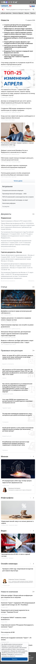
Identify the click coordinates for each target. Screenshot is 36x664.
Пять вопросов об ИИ (8, 632)
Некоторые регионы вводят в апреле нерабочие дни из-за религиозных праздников (16, 47)
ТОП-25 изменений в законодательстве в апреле (18, 197)
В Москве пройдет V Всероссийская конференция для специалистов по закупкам (16, 596)
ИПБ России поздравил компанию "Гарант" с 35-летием (16, 639)
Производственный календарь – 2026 (14, 194)
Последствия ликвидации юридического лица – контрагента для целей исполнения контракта (17, 414)
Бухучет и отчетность (8, 364)
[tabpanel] (18, 41)
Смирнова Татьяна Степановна (16, 579)
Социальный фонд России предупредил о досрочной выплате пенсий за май (17, 25)
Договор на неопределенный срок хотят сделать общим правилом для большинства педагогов (16, 102)
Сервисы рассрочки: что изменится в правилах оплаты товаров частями (16, 319)
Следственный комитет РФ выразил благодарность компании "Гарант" (17, 626)
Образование (12, 146)
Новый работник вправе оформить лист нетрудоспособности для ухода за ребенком (18, 42)
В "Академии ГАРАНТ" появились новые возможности (13, 618)
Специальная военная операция (12, 190)
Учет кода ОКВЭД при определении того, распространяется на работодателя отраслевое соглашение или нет (17, 401)
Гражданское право (7, 394)
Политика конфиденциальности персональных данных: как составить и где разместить (17, 302)
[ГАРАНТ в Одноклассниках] (14, 2)
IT (33, 307)
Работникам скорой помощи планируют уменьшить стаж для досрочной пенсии (17, 159)
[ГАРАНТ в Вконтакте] (2, 2)
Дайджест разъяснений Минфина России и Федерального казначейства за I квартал (14, 151)
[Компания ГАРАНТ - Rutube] (16, 2)
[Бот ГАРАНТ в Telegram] (11, 2)
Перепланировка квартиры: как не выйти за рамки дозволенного (17, 326)
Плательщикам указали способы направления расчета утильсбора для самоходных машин (15, 174)
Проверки (5, 450)
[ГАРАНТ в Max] (6, 2)
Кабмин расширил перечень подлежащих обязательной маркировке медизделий (14, 166)
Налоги (4, 378)
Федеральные (6, 218)
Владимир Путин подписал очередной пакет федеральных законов (18, 51)
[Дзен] (4, 2)
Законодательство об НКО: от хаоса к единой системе (15, 555)
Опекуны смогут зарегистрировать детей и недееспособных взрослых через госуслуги (18, 33)
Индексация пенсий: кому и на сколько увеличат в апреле (17, 522)
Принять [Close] (14, 659)
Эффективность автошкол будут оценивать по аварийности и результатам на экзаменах (18, 29)
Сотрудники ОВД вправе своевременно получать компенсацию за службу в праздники (16, 109)
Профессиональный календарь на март (15, 200)
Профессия (14, 104)
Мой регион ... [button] (31, 281)
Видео (4, 530)
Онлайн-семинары (9, 563)
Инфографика (7, 497)
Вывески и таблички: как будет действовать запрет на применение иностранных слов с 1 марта (17, 341)
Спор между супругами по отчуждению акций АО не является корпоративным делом (17, 63)
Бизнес (27, 13)
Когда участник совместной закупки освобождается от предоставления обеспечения (18, 117)
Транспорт (13, 177)
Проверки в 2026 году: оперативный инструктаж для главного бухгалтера (17, 570)
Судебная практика (15, 66)
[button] (30, 2)
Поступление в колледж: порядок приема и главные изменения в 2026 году (17, 144)
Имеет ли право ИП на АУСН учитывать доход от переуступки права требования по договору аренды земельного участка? (17, 357)
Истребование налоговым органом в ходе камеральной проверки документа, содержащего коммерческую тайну (15, 443)
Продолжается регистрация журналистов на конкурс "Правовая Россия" (15, 611)
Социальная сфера (15, 161)
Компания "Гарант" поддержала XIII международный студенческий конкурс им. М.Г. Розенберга (18, 604)
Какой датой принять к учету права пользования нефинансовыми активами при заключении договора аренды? (17, 429)
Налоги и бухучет (18, 13)
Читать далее (18, 181)
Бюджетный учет (15, 154)
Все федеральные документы (8, 249)
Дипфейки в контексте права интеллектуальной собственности (16, 312)
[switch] (3, 9)
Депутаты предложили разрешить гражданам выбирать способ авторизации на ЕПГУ (19, 38)
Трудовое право (6, 408)
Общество (10, 97)
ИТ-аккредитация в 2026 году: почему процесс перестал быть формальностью (17, 481)
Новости (5, 20)
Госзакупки (5, 206)
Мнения (4, 456)
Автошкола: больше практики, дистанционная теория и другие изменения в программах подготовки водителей (16, 333)
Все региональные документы (8, 281)
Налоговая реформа (8, 203)
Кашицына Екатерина (14, 488)
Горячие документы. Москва (11, 252)
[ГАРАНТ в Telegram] (9, 2)
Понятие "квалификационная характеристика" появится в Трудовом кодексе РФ (16, 56)
